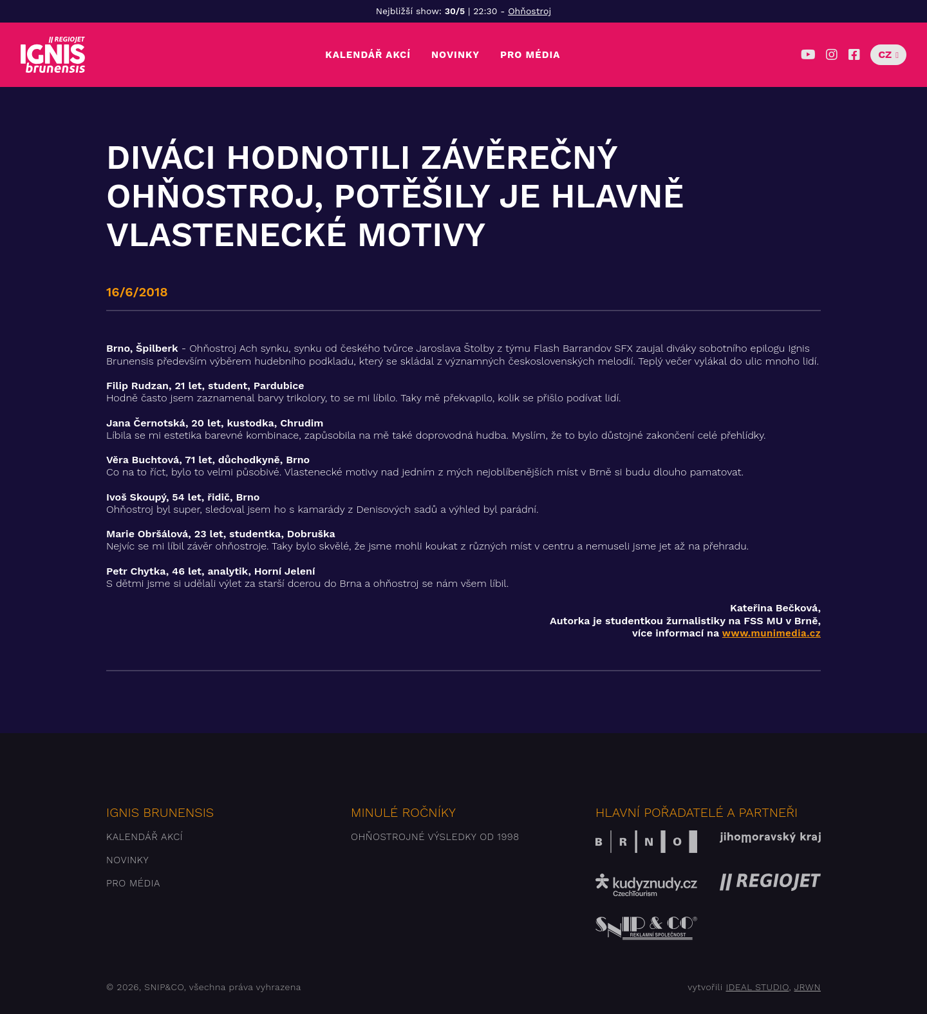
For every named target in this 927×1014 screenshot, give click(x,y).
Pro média (530, 55)
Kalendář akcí (368, 55)
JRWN (807, 987)
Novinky (455, 55)
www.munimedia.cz (771, 633)
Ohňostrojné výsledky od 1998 (435, 837)
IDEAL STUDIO (757, 987)
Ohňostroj (529, 11)
